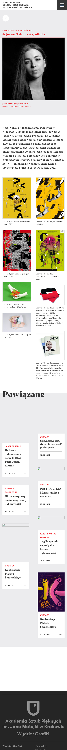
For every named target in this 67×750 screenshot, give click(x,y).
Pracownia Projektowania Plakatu (17, 30)
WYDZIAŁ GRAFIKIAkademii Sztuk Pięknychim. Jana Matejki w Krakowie (17, 4)
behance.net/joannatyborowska (16, 106)
